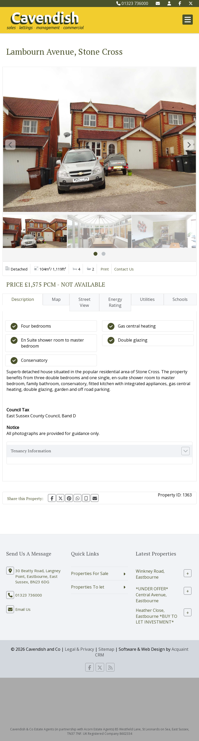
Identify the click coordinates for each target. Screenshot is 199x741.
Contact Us (124, 269)
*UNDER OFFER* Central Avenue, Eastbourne (152, 595)
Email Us (23, 609)
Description (22, 299)
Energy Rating (115, 302)
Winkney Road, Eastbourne (150, 574)
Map (56, 299)
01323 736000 (132, 3)
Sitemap (106, 649)
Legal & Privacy (79, 649)
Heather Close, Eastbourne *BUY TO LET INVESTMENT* (156, 616)
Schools (180, 299)
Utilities (147, 299)
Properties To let (87, 587)
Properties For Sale (89, 573)
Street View (84, 302)
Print (105, 269)
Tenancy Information (31, 451)
